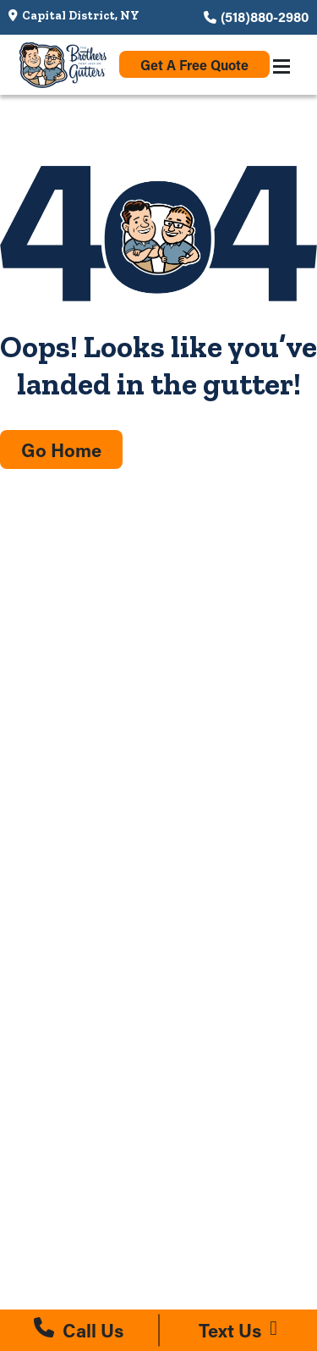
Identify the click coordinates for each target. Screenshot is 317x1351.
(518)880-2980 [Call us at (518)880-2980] (265, 16)
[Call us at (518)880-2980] (79, 1330)
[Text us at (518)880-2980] (239, 1330)
